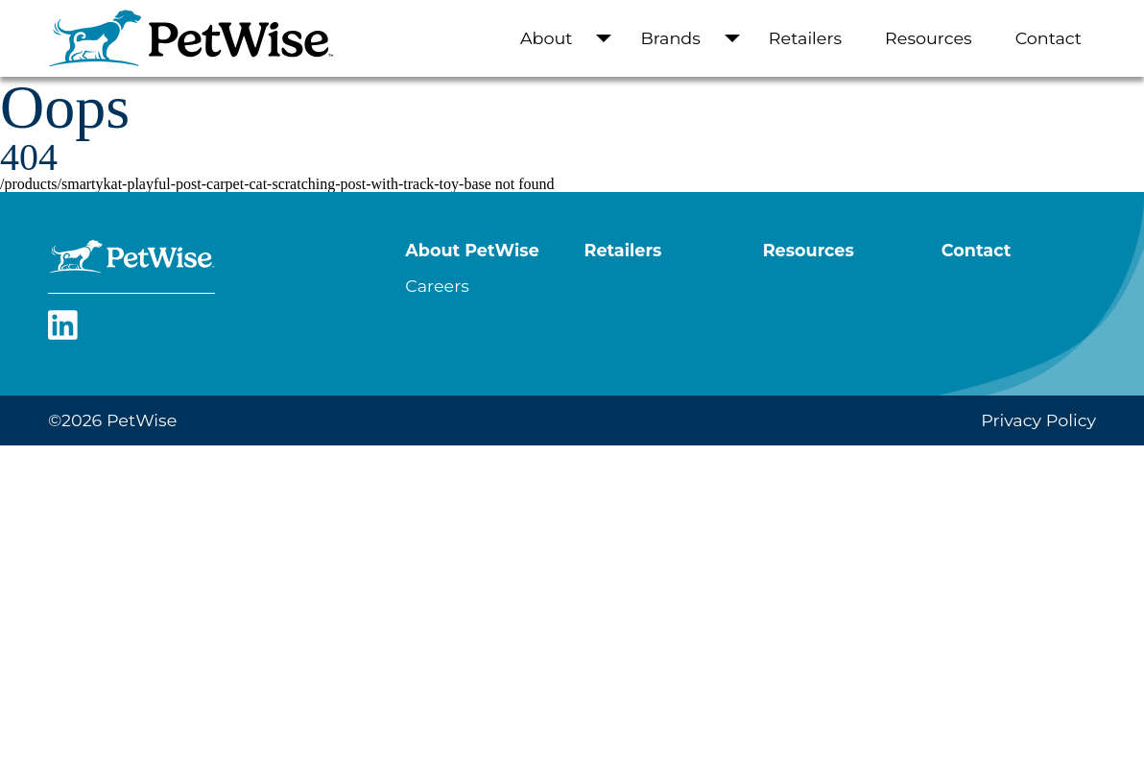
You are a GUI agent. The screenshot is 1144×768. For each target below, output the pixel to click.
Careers (436, 286)
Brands (670, 38)
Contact (1048, 38)
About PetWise (471, 250)
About (546, 38)
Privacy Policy (1038, 420)
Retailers (805, 38)
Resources (928, 38)
